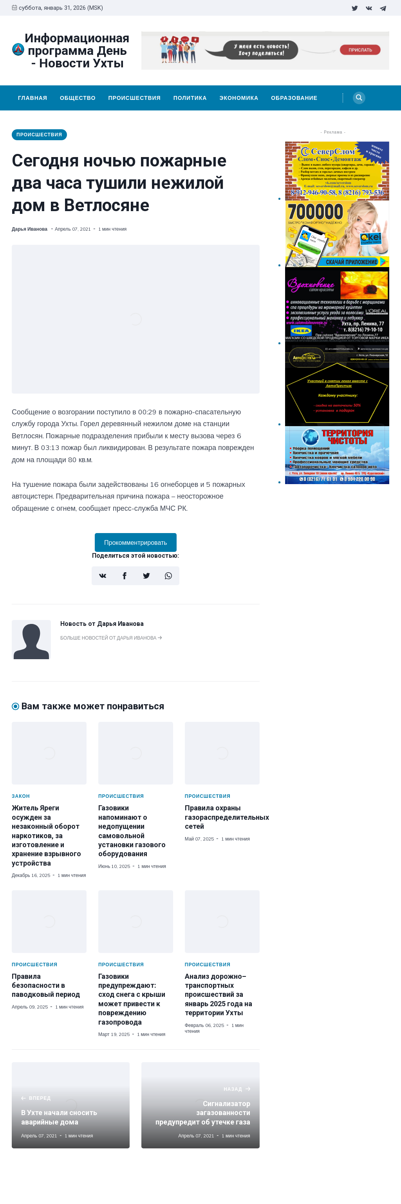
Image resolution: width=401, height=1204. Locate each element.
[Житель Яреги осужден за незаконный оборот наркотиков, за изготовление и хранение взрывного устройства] (49, 753)
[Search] (359, 98)
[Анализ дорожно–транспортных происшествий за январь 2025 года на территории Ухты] (222, 921)
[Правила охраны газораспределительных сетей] (222, 753)
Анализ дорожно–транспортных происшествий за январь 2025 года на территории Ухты (218, 994)
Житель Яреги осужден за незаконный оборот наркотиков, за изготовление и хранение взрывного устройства (46, 835)
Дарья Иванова (30, 229)
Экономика (238, 97)
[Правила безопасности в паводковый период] (49, 921)
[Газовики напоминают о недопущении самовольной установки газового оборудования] (135, 753)
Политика (190, 97)
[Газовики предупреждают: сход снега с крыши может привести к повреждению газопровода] (135, 921)
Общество (78, 97)
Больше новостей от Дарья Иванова (111, 638)
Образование (294, 97)
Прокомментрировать (135, 542)
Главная (32, 97)
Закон (21, 796)
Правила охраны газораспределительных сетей (227, 817)
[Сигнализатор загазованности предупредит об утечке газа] (200, 1105)
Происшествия (134, 97)
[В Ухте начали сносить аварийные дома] (71, 1105)
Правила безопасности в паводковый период (46, 985)
